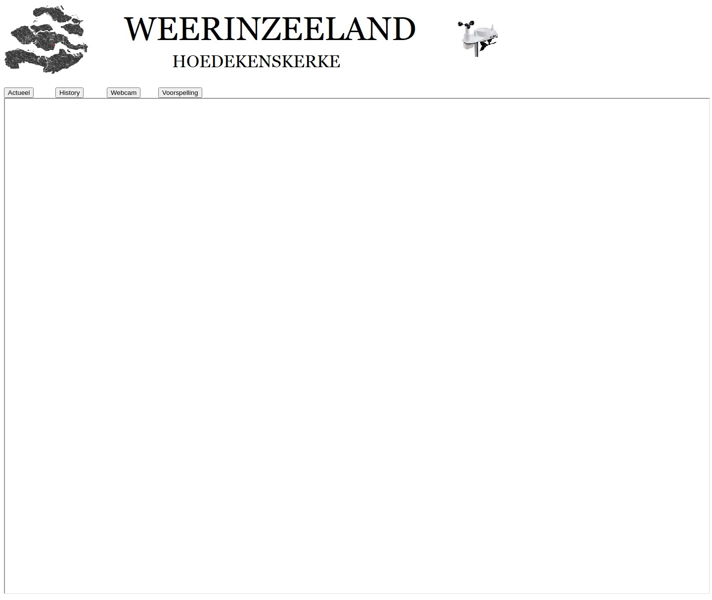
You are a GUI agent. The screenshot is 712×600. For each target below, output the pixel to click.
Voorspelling (180, 92)
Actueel (19, 92)
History (69, 92)
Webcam (123, 92)
